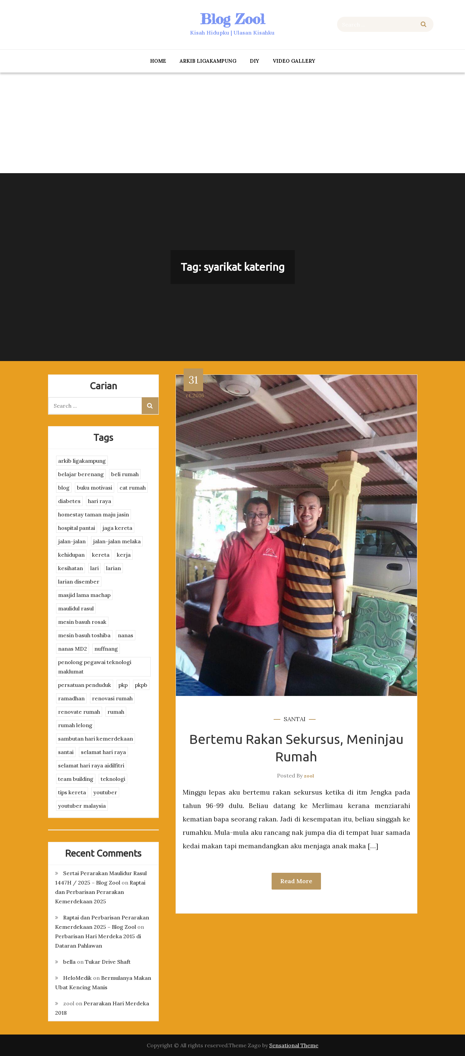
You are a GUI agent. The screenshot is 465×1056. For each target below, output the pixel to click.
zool (309, 776)
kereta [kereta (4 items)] (100, 554)
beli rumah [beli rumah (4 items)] (125, 474)
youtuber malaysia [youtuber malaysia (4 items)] (82, 805)
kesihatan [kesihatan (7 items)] (70, 568)
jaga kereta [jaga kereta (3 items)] (117, 527)
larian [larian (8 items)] (113, 568)
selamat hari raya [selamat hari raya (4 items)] (103, 752)
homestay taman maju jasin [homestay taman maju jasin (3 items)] (93, 514)
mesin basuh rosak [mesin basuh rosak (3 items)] (82, 621)
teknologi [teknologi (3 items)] (113, 778)
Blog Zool (232, 19)
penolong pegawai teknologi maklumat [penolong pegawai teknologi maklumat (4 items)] (94, 667)
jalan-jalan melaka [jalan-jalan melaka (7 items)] (117, 541)
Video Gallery (294, 61)
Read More (296, 881)
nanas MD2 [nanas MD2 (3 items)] (72, 648)
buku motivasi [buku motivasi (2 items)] (94, 487)
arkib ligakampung (208, 61)
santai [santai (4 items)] (66, 752)
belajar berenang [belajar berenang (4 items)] (81, 474)
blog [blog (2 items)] (63, 487)
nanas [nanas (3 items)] (125, 635)
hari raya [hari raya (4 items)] (99, 501)
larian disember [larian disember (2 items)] (78, 581)
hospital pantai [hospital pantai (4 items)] (76, 527)
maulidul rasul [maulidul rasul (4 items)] (76, 608)
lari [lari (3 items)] (94, 568)
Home (158, 61)
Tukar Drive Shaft (108, 961)
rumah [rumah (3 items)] (115, 711)
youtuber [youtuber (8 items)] (105, 792)
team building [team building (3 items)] (75, 778)
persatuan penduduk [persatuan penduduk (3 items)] (84, 685)
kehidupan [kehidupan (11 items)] (71, 554)
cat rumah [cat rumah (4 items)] (133, 487)
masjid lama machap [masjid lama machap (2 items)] (84, 595)
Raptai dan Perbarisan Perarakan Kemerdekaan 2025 (100, 892)
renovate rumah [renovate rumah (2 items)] (79, 711)
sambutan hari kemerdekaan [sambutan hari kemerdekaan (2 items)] (95, 738)
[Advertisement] (232, 123)
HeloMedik (77, 977)
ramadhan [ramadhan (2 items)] (71, 698)
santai (295, 719)
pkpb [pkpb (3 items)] (141, 685)
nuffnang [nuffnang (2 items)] (106, 648)
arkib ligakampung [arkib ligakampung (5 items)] (82, 460)
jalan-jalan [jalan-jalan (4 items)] (72, 541)
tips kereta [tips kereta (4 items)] (72, 792)
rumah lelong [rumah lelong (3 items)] (75, 725)
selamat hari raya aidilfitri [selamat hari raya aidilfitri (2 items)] (91, 765)
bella (69, 961)
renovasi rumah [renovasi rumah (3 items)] (112, 698)
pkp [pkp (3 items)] (123, 685)
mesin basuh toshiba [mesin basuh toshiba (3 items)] (84, 635)
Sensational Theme (293, 1045)
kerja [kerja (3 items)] (124, 554)
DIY (254, 61)
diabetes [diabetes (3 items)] (69, 501)
